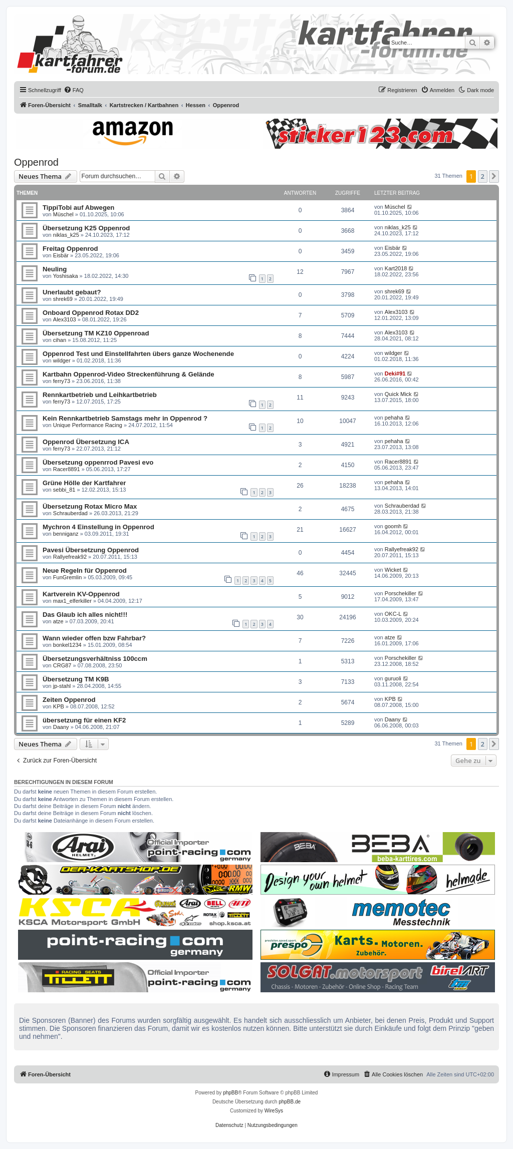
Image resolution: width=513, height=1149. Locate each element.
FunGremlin (67, 577)
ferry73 (61, 381)
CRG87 (62, 665)
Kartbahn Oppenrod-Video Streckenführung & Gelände (128, 374)
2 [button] (482, 176)
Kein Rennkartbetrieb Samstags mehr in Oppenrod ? (125, 418)
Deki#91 (395, 373)
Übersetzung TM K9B (76, 679)
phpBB (230, 1092)
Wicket (393, 570)
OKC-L (393, 614)
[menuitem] (74, 90)
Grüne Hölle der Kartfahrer (84, 483)
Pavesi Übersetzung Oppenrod (91, 550)
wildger (62, 360)
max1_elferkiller (72, 601)
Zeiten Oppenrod (69, 699)
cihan (59, 340)
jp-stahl (62, 686)
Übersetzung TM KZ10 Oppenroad (96, 333)
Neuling (55, 269)
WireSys (274, 1110)
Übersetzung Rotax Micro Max (90, 506)
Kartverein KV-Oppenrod (81, 594)
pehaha (394, 418)
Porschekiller (400, 593)
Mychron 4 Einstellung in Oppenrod (98, 527)
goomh (393, 526)
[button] (494, 176)
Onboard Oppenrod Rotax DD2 (91, 312)
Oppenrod (36, 162)
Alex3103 (64, 319)
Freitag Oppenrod (70, 248)
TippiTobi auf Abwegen (78, 207)
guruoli (393, 678)
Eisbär (61, 255)
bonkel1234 (67, 645)
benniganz (66, 534)
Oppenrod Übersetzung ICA (86, 442)
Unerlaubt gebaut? (72, 292)
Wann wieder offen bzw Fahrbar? (94, 638)
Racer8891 (66, 469)
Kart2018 (396, 268)
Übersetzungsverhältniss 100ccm (95, 658)
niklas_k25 (66, 235)
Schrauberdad (70, 513)
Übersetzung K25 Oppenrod (86, 228)
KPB (58, 706)
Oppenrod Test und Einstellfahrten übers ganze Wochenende (138, 353)
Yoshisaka (65, 276)
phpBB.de (290, 1101)
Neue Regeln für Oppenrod (85, 570)
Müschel (63, 214)
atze (58, 621)
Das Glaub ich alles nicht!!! (85, 614)
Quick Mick (398, 394)
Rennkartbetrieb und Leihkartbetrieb (100, 395)
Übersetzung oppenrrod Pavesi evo (98, 462)
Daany (61, 727)
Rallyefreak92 (70, 557)
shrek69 (63, 299)
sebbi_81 (64, 490)
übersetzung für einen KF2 (84, 720)
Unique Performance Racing (87, 425)
